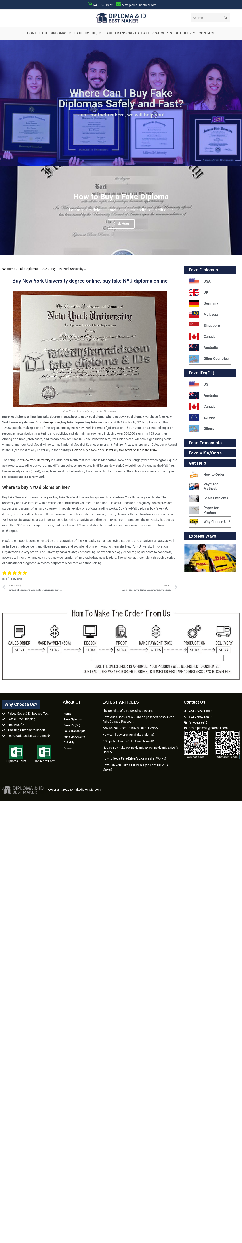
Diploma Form (16, 761)
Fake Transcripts (205, 442)
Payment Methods (203, 486)
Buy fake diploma (48, 422)
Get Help (69, 742)
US (198, 384)
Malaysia (203, 314)
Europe (202, 417)
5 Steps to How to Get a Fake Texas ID (128, 741)
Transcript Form (44, 761)
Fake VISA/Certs (205, 453)
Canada (202, 336)
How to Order (207, 474)
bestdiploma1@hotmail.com (139, 5)
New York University (36, 460)
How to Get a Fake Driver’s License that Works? (134, 758)
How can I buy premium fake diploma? (128, 734)
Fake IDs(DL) (201, 373)
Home (8, 269)
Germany (203, 303)
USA (44, 269)
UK (198, 292)
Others (201, 428)
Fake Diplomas (28, 269)
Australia (203, 347)
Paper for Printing (204, 510)
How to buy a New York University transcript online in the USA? (115, 450)
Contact (68, 748)
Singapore (204, 325)
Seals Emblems (208, 498)
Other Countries (209, 359)
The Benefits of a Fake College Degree (127, 710)
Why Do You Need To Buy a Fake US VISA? (130, 728)
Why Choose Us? (209, 522)
